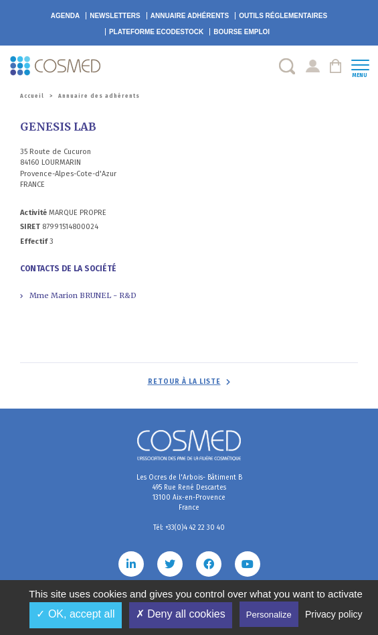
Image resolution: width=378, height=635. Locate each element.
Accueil (32, 96)
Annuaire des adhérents (99, 96)
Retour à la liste (184, 382)
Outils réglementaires (283, 15)
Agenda (65, 15)
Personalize (269, 615)
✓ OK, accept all (75, 614)
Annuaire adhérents (190, 15)
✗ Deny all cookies (180, 614)
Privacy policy (334, 614)
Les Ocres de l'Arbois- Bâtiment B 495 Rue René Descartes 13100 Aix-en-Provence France (189, 493)
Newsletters (115, 15)
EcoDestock (156, 32)
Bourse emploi (241, 32)
